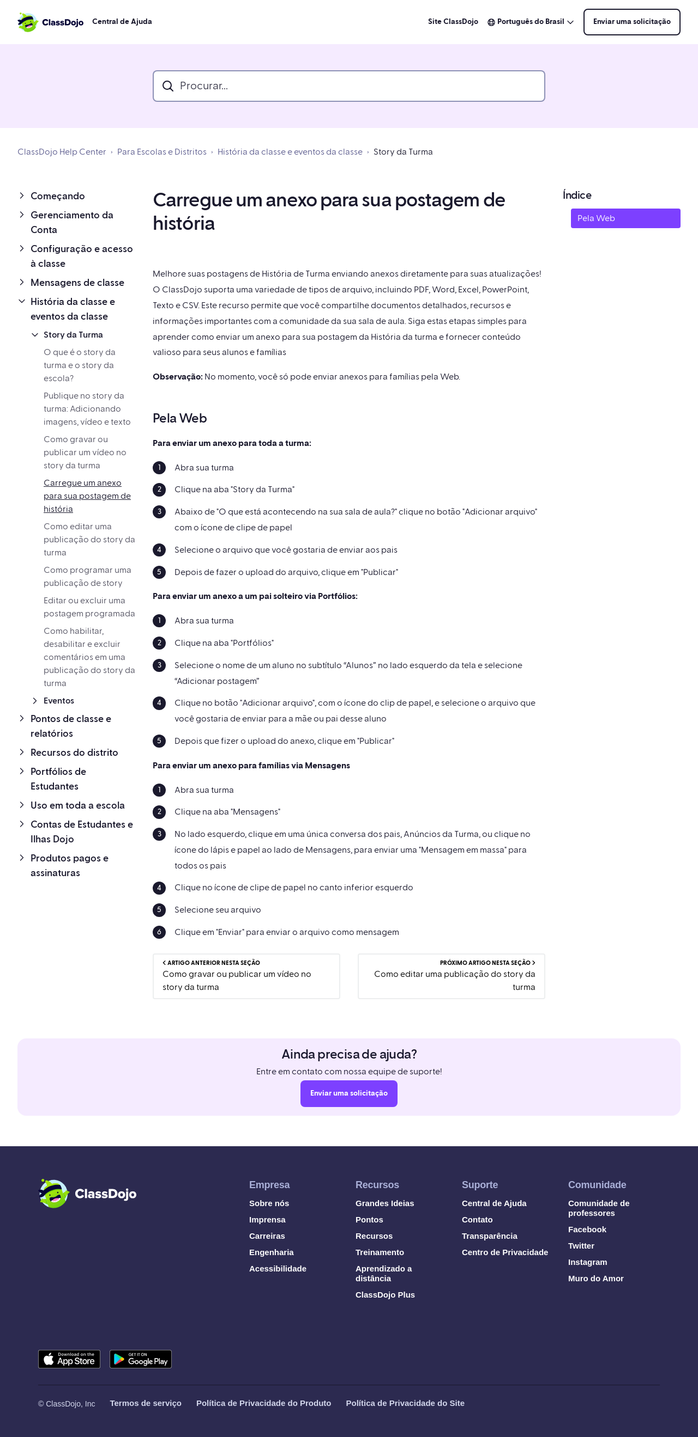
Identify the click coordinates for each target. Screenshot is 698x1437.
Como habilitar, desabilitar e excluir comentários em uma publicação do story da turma (89, 657)
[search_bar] (349, 86)
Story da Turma (403, 152)
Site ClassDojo (453, 22)
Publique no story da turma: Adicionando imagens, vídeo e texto (87, 409)
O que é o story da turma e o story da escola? (80, 365)
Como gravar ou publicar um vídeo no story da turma (85, 452)
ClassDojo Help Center (61, 152)
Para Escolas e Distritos (162, 152)
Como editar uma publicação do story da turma (89, 539)
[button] (76, 196)
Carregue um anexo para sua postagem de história (87, 496)
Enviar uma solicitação (632, 22)
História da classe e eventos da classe (290, 152)
